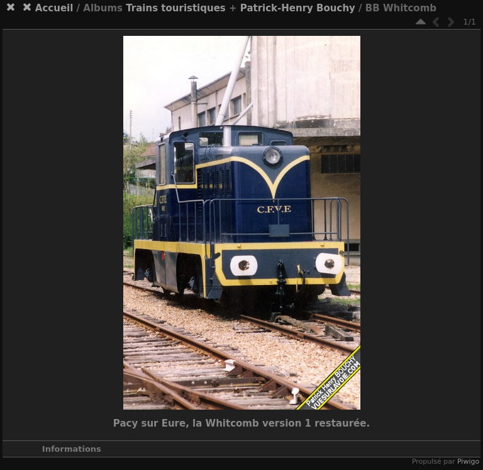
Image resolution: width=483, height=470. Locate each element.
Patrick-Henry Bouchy (297, 8)
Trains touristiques (176, 8)
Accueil (54, 8)
